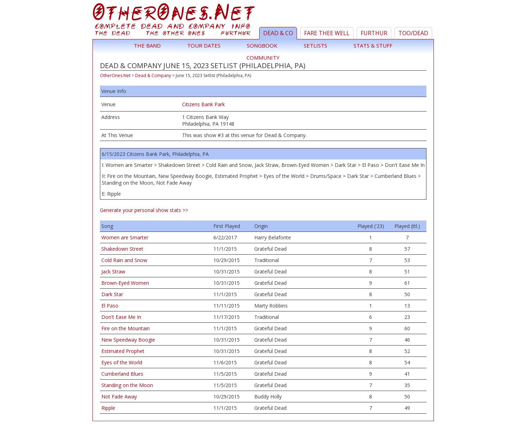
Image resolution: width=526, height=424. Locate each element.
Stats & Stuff (373, 45)
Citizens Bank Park (203, 104)
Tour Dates (204, 45)
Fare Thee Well (327, 33)
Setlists (315, 45)
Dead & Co (278, 33)
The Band (147, 45)
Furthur (374, 33)
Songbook (262, 45)
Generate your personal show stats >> (144, 210)
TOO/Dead (413, 33)
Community (263, 57)
